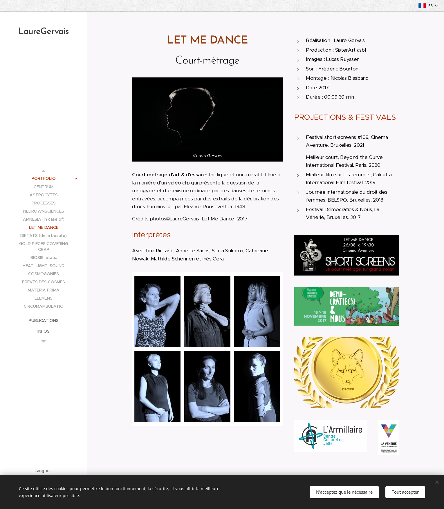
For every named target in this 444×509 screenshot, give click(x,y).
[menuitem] (43, 178)
